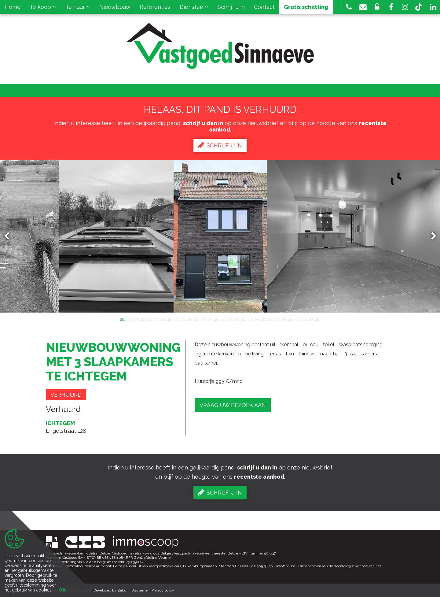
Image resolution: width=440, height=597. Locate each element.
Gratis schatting (306, 7)
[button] (391, 7)
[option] (220, 236)
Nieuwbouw (114, 7)
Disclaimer (140, 590)
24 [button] (277, 319)
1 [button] (122, 319)
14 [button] (210, 319)
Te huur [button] (77, 7)
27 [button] (297, 319)
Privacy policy (163, 590)
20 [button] (250, 319)
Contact (264, 7)
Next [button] (431, 236)
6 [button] (156, 319)
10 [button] (183, 319)
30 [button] (317, 319)
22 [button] (263, 319)
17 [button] (230, 319)
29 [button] (311, 319)
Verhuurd (66, 394)
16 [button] (223, 319)
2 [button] (129, 319)
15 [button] (216, 319)
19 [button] (243, 319)
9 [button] (176, 319)
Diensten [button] (194, 7)
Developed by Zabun (111, 590)
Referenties (155, 7)
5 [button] (149, 319)
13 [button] (203, 319)
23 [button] (270, 319)
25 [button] (284, 319)
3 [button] (136, 319)
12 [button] (196, 319)
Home (12, 7)
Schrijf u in (231, 7)
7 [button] (163, 319)
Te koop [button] (43, 7)
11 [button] (190, 319)
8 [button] (169, 319)
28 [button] (304, 319)
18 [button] (237, 319)
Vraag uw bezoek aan (233, 405)
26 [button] (290, 319)
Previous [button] (9, 236)
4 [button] (142, 319)
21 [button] (257, 319)
